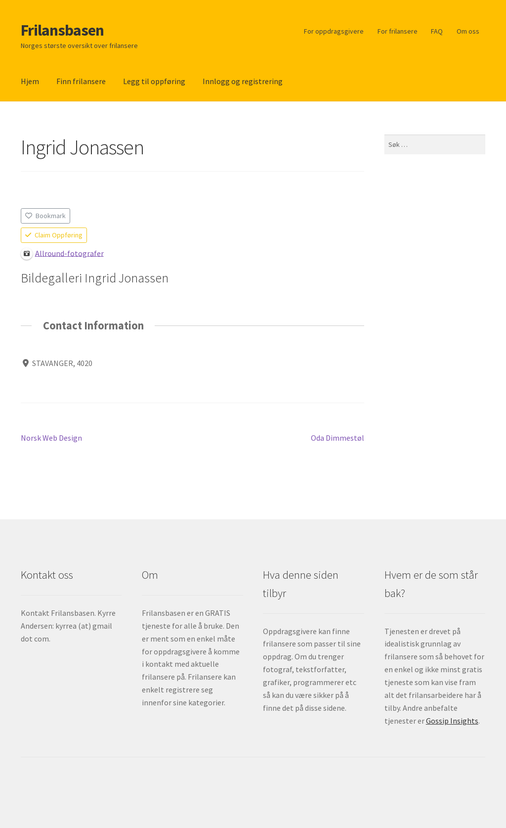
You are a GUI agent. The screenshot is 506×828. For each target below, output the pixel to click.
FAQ (437, 31)
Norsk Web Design (51, 438)
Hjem (30, 81)
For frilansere (398, 31)
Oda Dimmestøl (337, 438)
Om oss (468, 31)
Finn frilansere (81, 81)
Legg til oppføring (154, 81)
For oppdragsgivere (334, 31)
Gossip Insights (452, 721)
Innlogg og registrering (243, 81)
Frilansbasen (62, 30)
